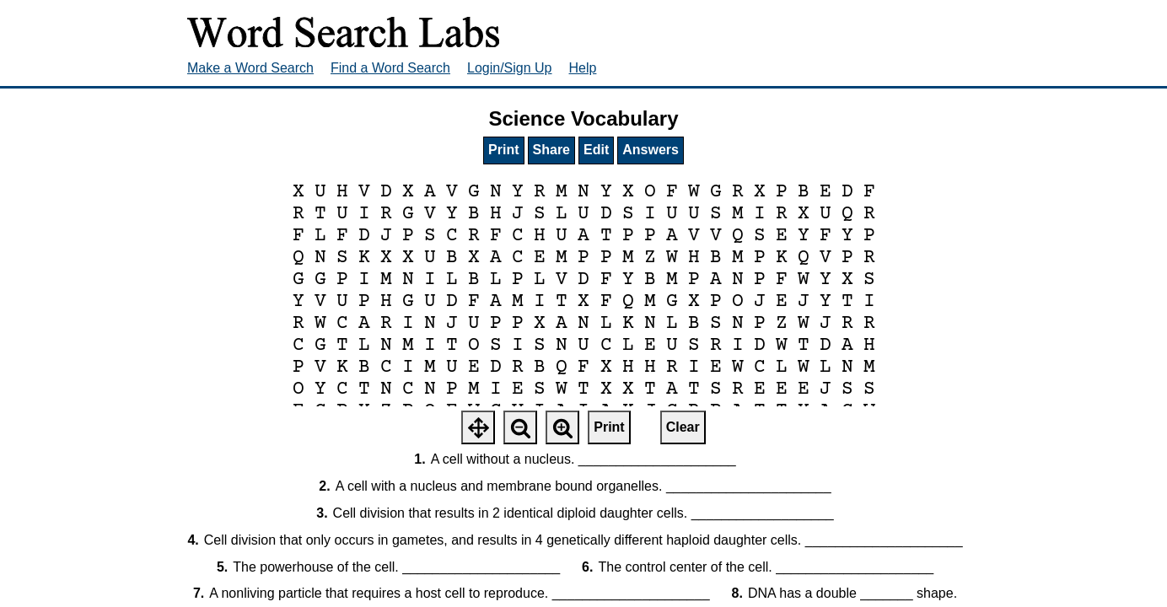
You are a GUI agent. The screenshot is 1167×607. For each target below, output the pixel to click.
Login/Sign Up (509, 68)
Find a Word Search (390, 68)
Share (551, 149)
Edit (596, 149)
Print (503, 149)
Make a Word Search (250, 68)
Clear (683, 427)
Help (583, 68)
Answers (650, 149)
